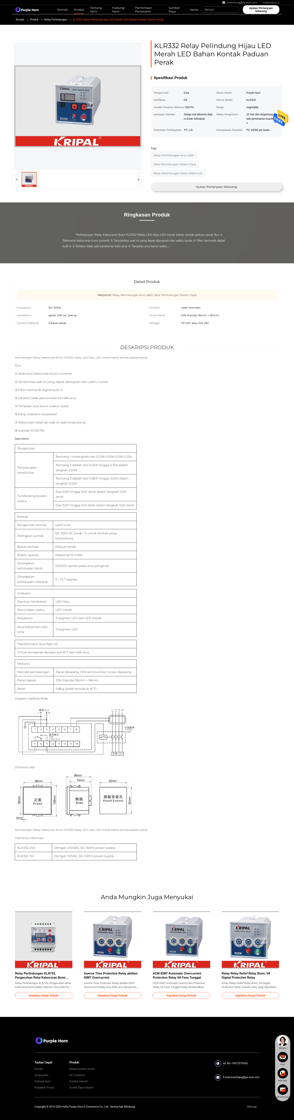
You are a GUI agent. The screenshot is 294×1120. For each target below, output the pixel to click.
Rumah (62, 9)
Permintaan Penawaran (143, 9)
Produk (79, 9)
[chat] (283, 1042)
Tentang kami (96, 9)
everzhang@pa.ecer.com (245, 1077)
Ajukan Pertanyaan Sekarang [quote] (261, 10)
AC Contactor (77, 1075)
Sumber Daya (174, 9)
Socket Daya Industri (81, 1087)
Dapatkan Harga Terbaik (43, 995)
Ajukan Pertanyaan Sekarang (216, 187)
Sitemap (252, 1106)
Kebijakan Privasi (44, 1087)
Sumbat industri (78, 1081)
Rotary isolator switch (82, 1068)
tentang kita (41, 1075)
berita (194, 9)
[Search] (235, 9)
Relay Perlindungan (55, 19)
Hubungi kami (118, 9)
